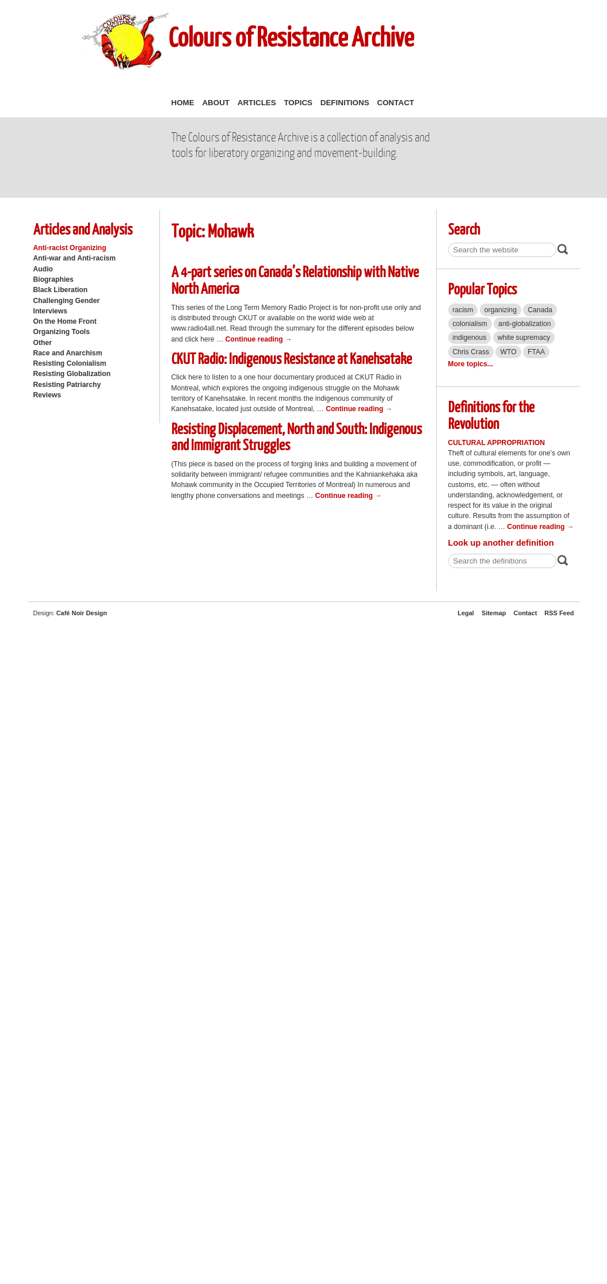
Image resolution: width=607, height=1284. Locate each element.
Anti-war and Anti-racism (74, 258)
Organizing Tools (61, 332)
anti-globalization (524, 324)
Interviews (50, 311)
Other (42, 343)
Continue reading (259, 339)
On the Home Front (65, 321)
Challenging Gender (66, 301)
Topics (298, 102)
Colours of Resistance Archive (291, 36)
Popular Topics (482, 288)
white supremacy (524, 338)
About (216, 102)
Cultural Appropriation (496, 443)
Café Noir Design (81, 613)
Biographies (53, 279)
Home (182, 102)
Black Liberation (60, 290)
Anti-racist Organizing (69, 248)
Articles (257, 102)
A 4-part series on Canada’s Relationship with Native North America (295, 279)
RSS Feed (559, 613)
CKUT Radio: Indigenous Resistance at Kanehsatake (291, 358)
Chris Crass (471, 352)
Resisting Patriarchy (67, 385)
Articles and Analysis (82, 228)
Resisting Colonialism (69, 363)
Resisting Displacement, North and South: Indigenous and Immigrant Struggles (296, 436)
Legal (465, 613)
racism (463, 310)
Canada (540, 310)
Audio (43, 269)
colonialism (470, 324)
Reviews (47, 395)
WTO (508, 352)
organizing (500, 310)
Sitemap (494, 613)
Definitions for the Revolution (491, 414)
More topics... (470, 364)
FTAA (536, 352)
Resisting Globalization (72, 374)
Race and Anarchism (67, 353)
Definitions (344, 102)
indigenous (470, 338)
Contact (395, 102)
